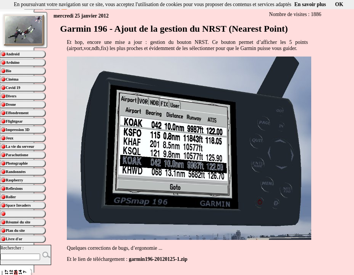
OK (339, 4)
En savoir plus (310, 4)
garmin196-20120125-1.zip (158, 259)
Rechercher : (12, 248)
